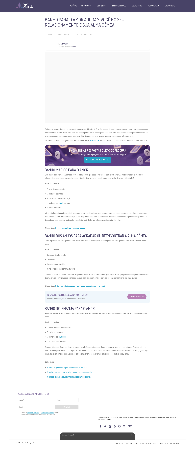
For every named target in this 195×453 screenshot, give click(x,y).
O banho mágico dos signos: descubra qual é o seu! (67, 368)
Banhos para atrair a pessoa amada (70, 228)
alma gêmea (94, 140)
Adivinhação (153, 5)
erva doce (62, 337)
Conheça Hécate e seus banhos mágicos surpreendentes (69, 377)
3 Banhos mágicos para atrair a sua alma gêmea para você (80, 286)
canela (60, 203)
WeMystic (64, 44)
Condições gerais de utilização (149, 443)
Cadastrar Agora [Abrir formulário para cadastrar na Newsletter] (137, 297)
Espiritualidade (119, 5)
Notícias (73, 5)
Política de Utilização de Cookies (169, 443)
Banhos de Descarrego (59, 35)
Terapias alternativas (83, 35)
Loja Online (170, 5)
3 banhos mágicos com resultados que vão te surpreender (70, 372)
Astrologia (86, 5)
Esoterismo (137, 5)
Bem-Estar (101, 5)
